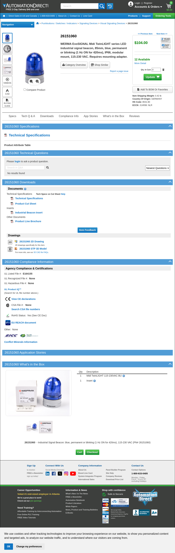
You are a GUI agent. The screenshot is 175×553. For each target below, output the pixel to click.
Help (62, 194)
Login (138, 3)
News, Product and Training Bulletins (82, 498)
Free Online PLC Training (28, 503)
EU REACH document (23, 322)
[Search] (79, 6)
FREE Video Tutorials (26, 506)
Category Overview (74, 64)
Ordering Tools (164, 16)
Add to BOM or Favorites (152, 89)
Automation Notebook (75, 488)
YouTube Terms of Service (131, 524)
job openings (36, 489)
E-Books (69, 501)
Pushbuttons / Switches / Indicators (59, 23)
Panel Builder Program (116, 458)
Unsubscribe (69, 524)
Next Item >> (162, 34)
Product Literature (73, 492)
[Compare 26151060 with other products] (25, 89)
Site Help (110, 461)
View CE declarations (23, 299)
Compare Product (34, 89)
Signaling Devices (88, 23)
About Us (62, 16)
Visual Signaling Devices (112, 23)
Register (148, 3)
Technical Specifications (27, 135)
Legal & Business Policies (106, 524)
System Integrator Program (90, 464)
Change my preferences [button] (29, 546)
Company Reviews (114, 464)
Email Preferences (85, 524)
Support (146, 16)
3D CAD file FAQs (40, 252)
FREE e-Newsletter (74, 485)
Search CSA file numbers (25, 309)
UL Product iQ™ (12, 289)
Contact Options (139, 458)
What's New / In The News (77, 482)
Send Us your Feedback (51, 524)
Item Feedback (87, 230)
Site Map (34, 524)
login (17, 161)
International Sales (86, 468)
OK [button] (8, 546)
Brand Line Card (85, 461)
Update (150, 77)
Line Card (87, 16)
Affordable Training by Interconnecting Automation (39, 500)
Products (133, 16)
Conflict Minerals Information (20, 342)
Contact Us (75, 16)
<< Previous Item (145, 34)
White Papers (71, 495)
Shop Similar (99, 64)
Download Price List (114, 468)
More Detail (140, 63)
